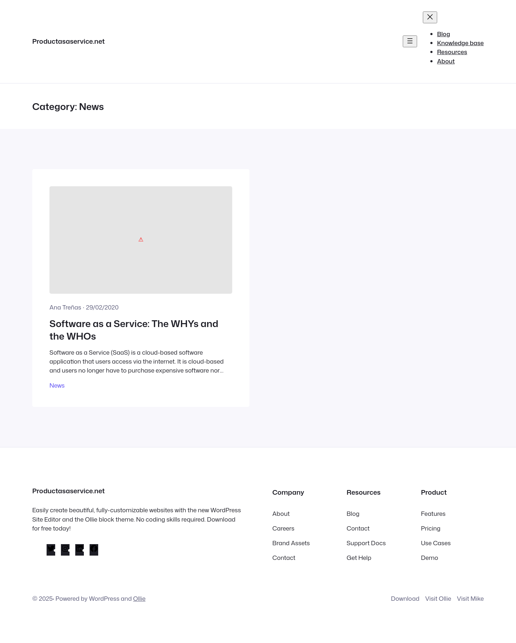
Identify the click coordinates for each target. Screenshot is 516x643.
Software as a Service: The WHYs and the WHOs (133, 329)
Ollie (139, 598)
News (56, 385)
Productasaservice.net (68, 41)
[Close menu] (430, 17)
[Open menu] (410, 41)
